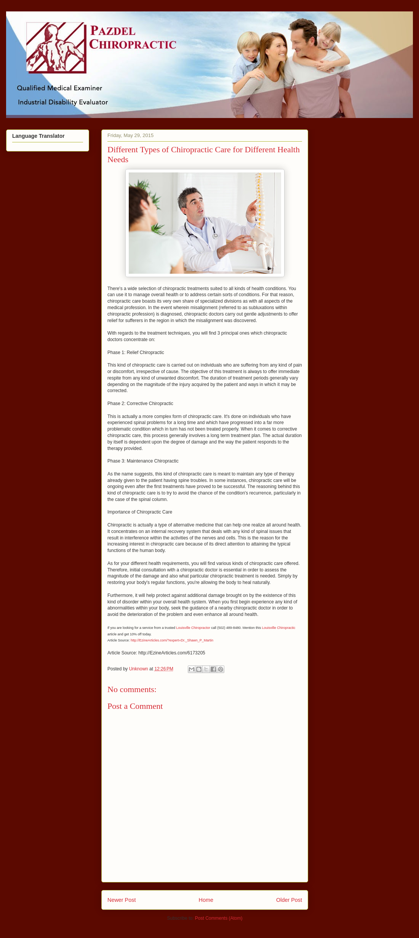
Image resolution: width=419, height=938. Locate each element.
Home (206, 900)
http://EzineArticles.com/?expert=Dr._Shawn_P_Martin (172, 640)
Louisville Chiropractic (279, 628)
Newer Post (121, 900)
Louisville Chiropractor (193, 628)
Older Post (289, 900)
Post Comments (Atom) (219, 918)
